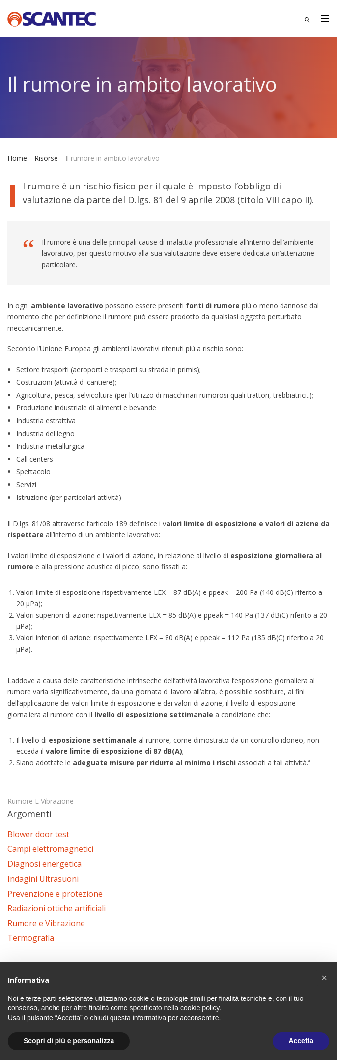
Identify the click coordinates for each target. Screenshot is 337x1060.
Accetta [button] (300, 1041)
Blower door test (38, 834)
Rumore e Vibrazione (40, 801)
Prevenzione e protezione (55, 893)
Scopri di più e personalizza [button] (69, 1041)
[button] (324, 978)
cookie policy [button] (199, 1008)
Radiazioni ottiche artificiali (56, 908)
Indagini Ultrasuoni (43, 878)
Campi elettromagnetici (50, 848)
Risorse (46, 158)
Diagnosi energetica (44, 863)
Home (17, 158)
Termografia (30, 938)
